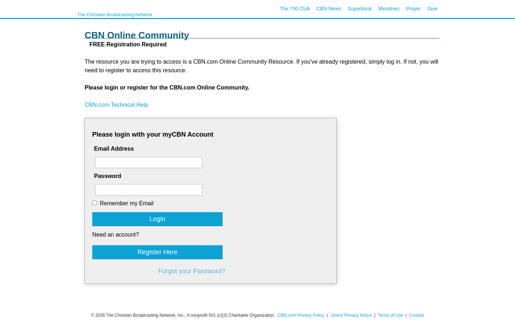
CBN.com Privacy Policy (301, 315)
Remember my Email (126, 203)
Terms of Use (391, 315)
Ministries (388, 9)
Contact (416, 315)
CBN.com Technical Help (116, 105)
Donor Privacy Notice (351, 315)
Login (157, 219)
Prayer (413, 9)
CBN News (329, 9)
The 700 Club (295, 9)
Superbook (360, 9)
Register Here (157, 252)
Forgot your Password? (191, 271)
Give (432, 9)
